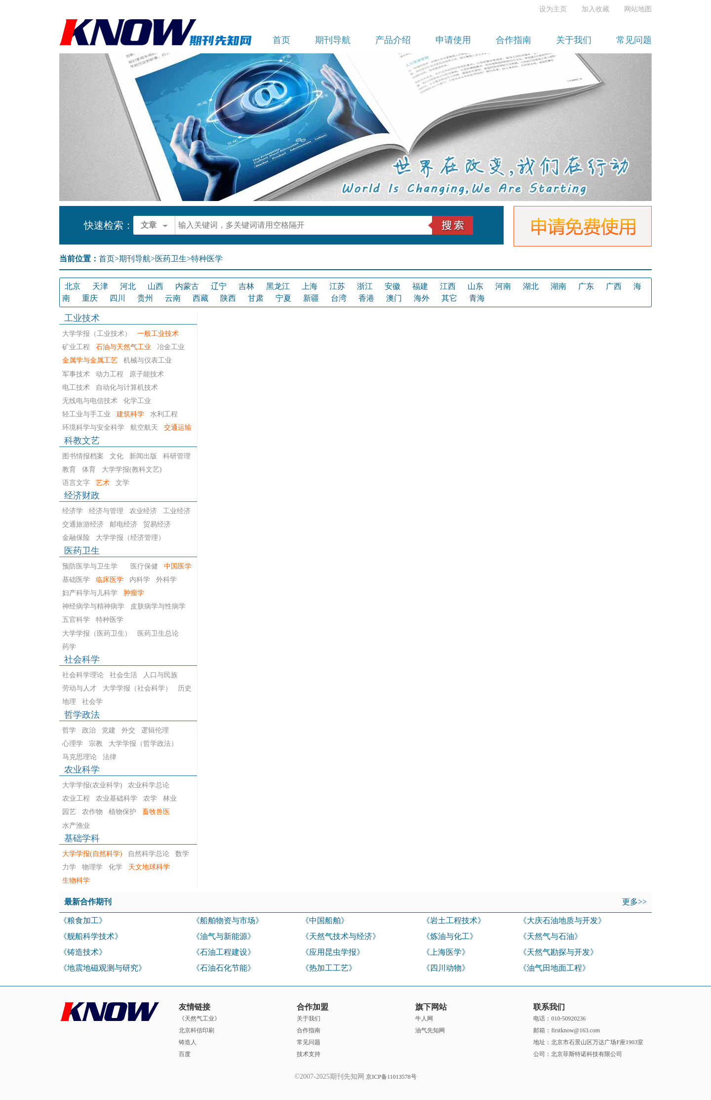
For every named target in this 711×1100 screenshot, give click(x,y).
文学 (122, 483)
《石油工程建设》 (223, 952)
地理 (69, 701)
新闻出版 (143, 456)
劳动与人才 (79, 688)
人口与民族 (160, 675)
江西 (448, 286)
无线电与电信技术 (90, 401)
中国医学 (178, 566)
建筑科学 (130, 414)
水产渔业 (76, 825)
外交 (128, 730)
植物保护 (122, 811)
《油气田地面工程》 (554, 968)
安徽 (392, 286)
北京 (72, 286)
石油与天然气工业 (123, 347)
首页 (281, 40)
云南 (173, 298)
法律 (110, 757)
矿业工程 (76, 347)
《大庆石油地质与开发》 (562, 920)
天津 (100, 286)
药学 (69, 647)
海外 (422, 298)
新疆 (311, 298)
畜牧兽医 (156, 811)
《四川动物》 (446, 968)
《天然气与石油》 (550, 936)
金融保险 (76, 537)
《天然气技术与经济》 (340, 936)
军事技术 (76, 374)
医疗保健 (144, 566)
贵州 (145, 298)
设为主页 (553, 9)
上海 (309, 286)
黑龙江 (278, 286)
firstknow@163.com (575, 1030)
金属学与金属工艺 (90, 360)
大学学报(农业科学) (92, 785)
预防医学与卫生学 (93, 566)
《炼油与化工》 (449, 936)
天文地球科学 (149, 867)
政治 (89, 730)
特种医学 (109, 619)
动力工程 (109, 374)
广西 (614, 286)
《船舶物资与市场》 (227, 920)
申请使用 (453, 40)
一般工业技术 (158, 333)
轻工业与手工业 (86, 414)
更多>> (634, 901)
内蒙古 (187, 286)
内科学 (139, 579)
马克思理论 (79, 757)
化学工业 (137, 401)
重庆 (90, 298)
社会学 (92, 701)
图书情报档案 (83, 456)
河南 (503, 286)
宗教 (96, 743)
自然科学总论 (148, 853)
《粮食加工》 (83, 920)
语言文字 (76, 483)
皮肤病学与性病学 (158, 606)
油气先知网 (430, 1030)
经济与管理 (106, 511)
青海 (477, 298)
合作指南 (513, 40)
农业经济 (143, 511)
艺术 (103, 483)
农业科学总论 (148, 785)
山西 (155, 286)
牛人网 (424, 1018)
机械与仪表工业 (147, 360)
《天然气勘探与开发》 (558, 952)
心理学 (72, 743)
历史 (185, 688)
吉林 (246, 286)
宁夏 (283, 298)
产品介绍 (393, 40)
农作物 (92, 811)
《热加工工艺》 (328, 968)
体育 (89, 469)
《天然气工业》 (199, 1018)
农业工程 (76, 798)
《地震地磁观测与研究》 (102, 968)
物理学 (92, 867)
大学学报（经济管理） (130, 537)
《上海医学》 (446, 952)
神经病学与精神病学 (93, 606)
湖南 (558, 286)
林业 (170, 798)
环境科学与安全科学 (93, 427)
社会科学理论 (83, 675)
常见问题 (634, 40)
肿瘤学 (133, 593)
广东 (586, 286)
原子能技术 (146, 374)
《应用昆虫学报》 (332, 952)
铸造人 (188, 1042)
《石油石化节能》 (223, 968)
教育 (69, 469)
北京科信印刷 (196, 1030)
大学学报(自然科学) (92, 853)
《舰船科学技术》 (90, 936)
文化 (116, 456)
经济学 (72, 511)
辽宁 (219, 286)
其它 (449, 298)
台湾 (339, 298)
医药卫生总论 (158, 633)
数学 (182, 853)
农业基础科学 (116, 798)
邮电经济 (123, 524)
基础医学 (76, 579)
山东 (475, 286)
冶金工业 (171, 347)
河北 (128, 286)
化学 (115, 867)
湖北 (531, 286)
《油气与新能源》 (223, 936)
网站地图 (638, 9)
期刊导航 (333, 40)
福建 (420, 286)
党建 (109, 730)
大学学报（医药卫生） (96, 633)
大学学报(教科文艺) (131, 469)
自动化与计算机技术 (127, 387)
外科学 (166, 579)
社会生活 (123, 675)
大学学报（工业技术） (96, 333)
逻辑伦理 (155, 730)
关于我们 (574, 40)
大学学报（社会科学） (137, 688)
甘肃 (256, 298)
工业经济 (177, 511)
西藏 (200, 298)
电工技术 (76, 387)
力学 (69, 867)
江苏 (337, 286)
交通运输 (178, 427)
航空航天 (144, 427)
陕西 (228, 298)
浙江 (365, 286)
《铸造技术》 (83, 952)
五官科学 (76, 619)
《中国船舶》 (325, 920)
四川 (117, 298)
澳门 (394, 298)
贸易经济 (157, 524)
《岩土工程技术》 (453, 920)
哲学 (69, 730)
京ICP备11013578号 (391, 1076)
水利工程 (164, 414)
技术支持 (308, 1054)
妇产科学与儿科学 (90, 593)
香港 (366, 298)
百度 (185, 1054)
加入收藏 (595, 9)
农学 (150, 798)
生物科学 (76, 880)
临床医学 (109, 579)
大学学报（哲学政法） (143, 743)
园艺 (69, 811)
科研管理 (177, 456)
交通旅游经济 (83, 524)
